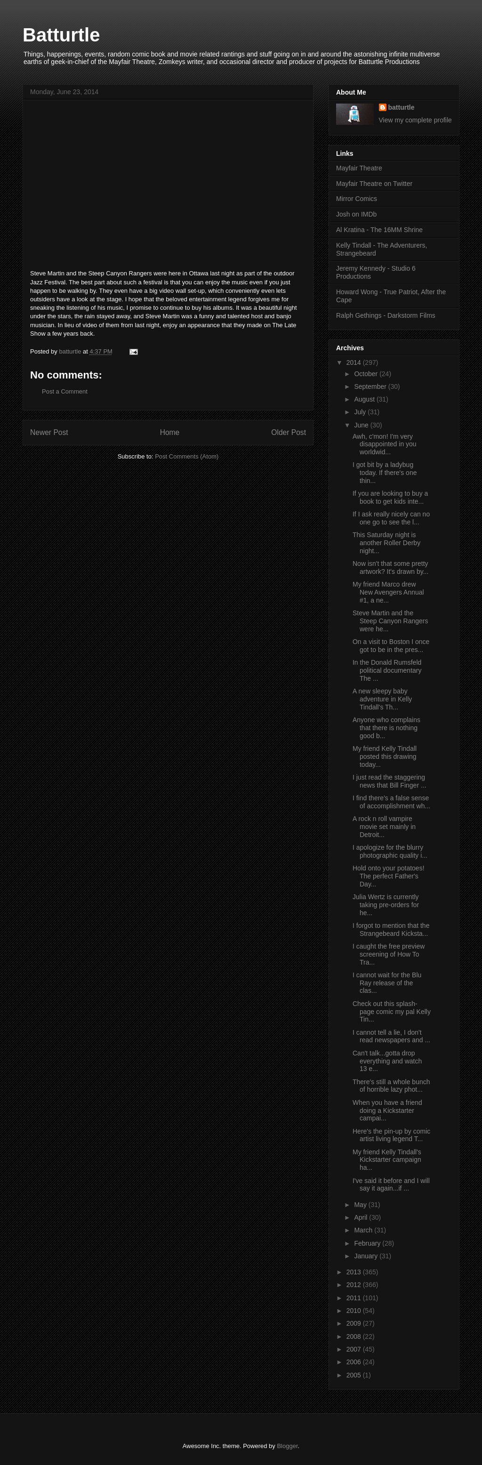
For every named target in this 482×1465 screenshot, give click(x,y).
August (365, 399)
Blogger (287, 1445)
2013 (354, 1272)
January (366, 1256)
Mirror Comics (356, 198)
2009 (354, 1323)
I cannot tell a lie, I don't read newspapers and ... (391, 1036)
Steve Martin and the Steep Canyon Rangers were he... (390, 621)
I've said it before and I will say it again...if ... (391, 1184)
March (364, 1230)
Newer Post (49, 432)
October (366, 374)
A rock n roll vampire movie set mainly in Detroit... (384, 826)
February (368, 1243)
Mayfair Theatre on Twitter (374, 183)
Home (170, 432)
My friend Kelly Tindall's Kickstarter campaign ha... (387, 1160)
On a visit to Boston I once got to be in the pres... (391, 645)
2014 (354, 362)
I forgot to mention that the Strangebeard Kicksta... (391, 929)
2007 (354, 1349)
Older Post (288, 432)
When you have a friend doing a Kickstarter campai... (387, 1110)
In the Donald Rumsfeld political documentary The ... (387, 670)
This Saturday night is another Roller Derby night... (386, 543)
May (361, 1204)
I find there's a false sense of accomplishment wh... (391, 802)
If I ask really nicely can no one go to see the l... (391, 518)
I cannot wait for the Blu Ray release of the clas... (387, 983)
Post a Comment (65, 391)
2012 (354, 1284)
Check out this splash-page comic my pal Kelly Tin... (392, 1011)
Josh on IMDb (356, 214)
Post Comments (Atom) (186, 456)
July (361, 412)
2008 (354, 1336)
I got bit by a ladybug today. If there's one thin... (385, 472)
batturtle (401, 107)
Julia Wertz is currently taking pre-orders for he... (386, 905)
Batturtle (61, 34)
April (361, 1217)
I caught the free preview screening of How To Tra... (389, 954)
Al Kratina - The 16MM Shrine (379, 229)
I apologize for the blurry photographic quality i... (390, 851)
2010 (354, 1310)
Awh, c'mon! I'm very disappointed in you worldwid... (385, 444)
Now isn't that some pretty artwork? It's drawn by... (390, 567)
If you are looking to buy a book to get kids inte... (390, 497)
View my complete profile (415, 120)
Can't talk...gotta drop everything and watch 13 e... (387, 1061)
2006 (354, 1362)
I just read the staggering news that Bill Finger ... (389, 781)
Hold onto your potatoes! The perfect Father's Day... (389, 876)
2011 (354, 1298)
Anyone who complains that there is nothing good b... (386, 728)
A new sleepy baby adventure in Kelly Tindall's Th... (382, 699)
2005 (354, 1375)
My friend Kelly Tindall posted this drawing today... (385, 756)
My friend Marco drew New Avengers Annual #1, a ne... (388, 592)
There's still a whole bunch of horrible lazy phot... (391, 1086)
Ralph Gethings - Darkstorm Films (385, 315)
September (371, 386)
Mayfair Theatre (359, 168)
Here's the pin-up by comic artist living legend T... (391, 1135)
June (362, 425)
